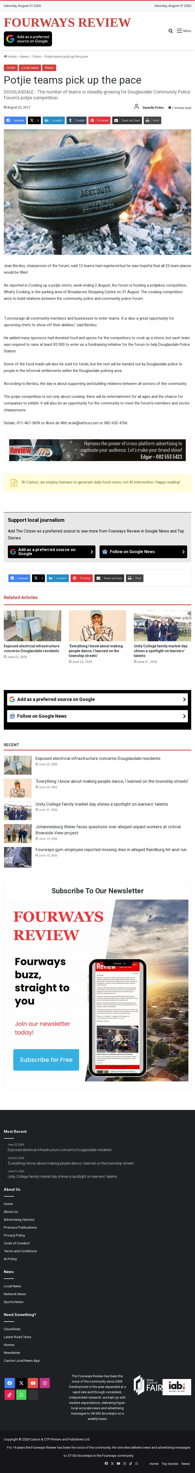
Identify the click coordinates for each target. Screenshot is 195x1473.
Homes (9, 1345)
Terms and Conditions (20, 1251)
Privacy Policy (14, 1235)
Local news (30, 68)
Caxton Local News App (22, 1360)
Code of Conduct (17, 1243)
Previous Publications (20, 1227)
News (24, 56)
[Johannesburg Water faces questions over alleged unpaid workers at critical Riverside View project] (18, 833)
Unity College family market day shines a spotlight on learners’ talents (160, 651)
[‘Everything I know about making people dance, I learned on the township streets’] (97, 625)
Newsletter (12, 1353)
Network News (15, 1294)
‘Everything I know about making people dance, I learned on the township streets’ (96, 651)
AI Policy (10, 1259)
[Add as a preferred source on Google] (28, 38)
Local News (12, 1286)
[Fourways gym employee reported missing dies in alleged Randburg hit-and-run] (18, 857)
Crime (36, 56)
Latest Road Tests (17, 1337)
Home (10, 56)
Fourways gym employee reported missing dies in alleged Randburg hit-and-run (111, 849)
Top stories (170, 1464)
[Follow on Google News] (143, 551)
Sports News (13, 1302)
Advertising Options (19, 1219)
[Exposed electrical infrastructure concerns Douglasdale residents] (32, 625)
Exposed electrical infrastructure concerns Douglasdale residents (98, 758)
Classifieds (12, 1329)
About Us (11, 1212)
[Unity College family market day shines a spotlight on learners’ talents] (162, 625)
